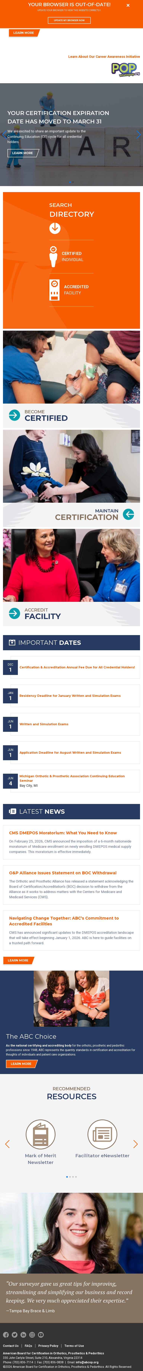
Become (46, 416)
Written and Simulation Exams (44, 724)
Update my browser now (69, 20)
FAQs (28, 1346)
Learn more (21, 1064)
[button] (70, 182)
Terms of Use (74, 1346)
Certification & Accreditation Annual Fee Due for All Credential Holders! (77, 667)
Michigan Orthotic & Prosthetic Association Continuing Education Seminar (72, 778)
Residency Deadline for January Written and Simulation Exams (70, 696)
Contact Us (11, 1346)
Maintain (86, 515)
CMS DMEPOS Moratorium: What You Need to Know (63, 833)
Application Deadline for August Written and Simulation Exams (70, 752)
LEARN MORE (23, 33)
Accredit (43, 614)
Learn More (22, 153)
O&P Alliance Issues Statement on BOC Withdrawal (63, 873)
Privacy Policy (48, 1346)
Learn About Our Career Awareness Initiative (104, 57)
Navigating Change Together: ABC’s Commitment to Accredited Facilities (64, 921)
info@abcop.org (87, 1362)
